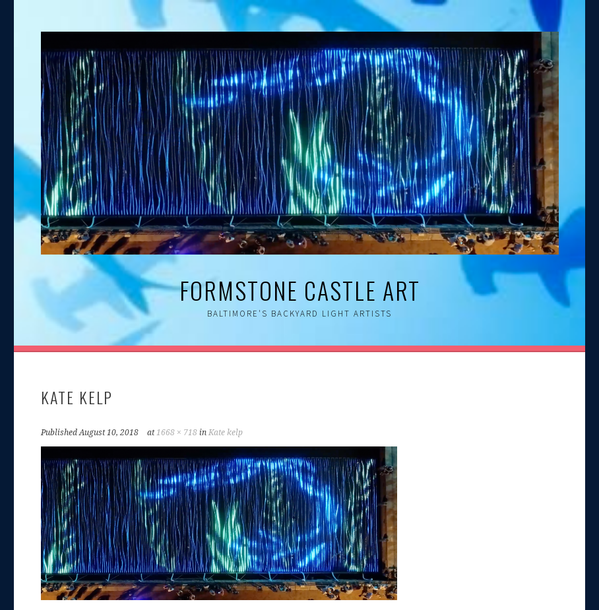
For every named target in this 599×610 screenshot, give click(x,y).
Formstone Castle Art (299, 289)
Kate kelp (225, 432)
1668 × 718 (176, 432)
